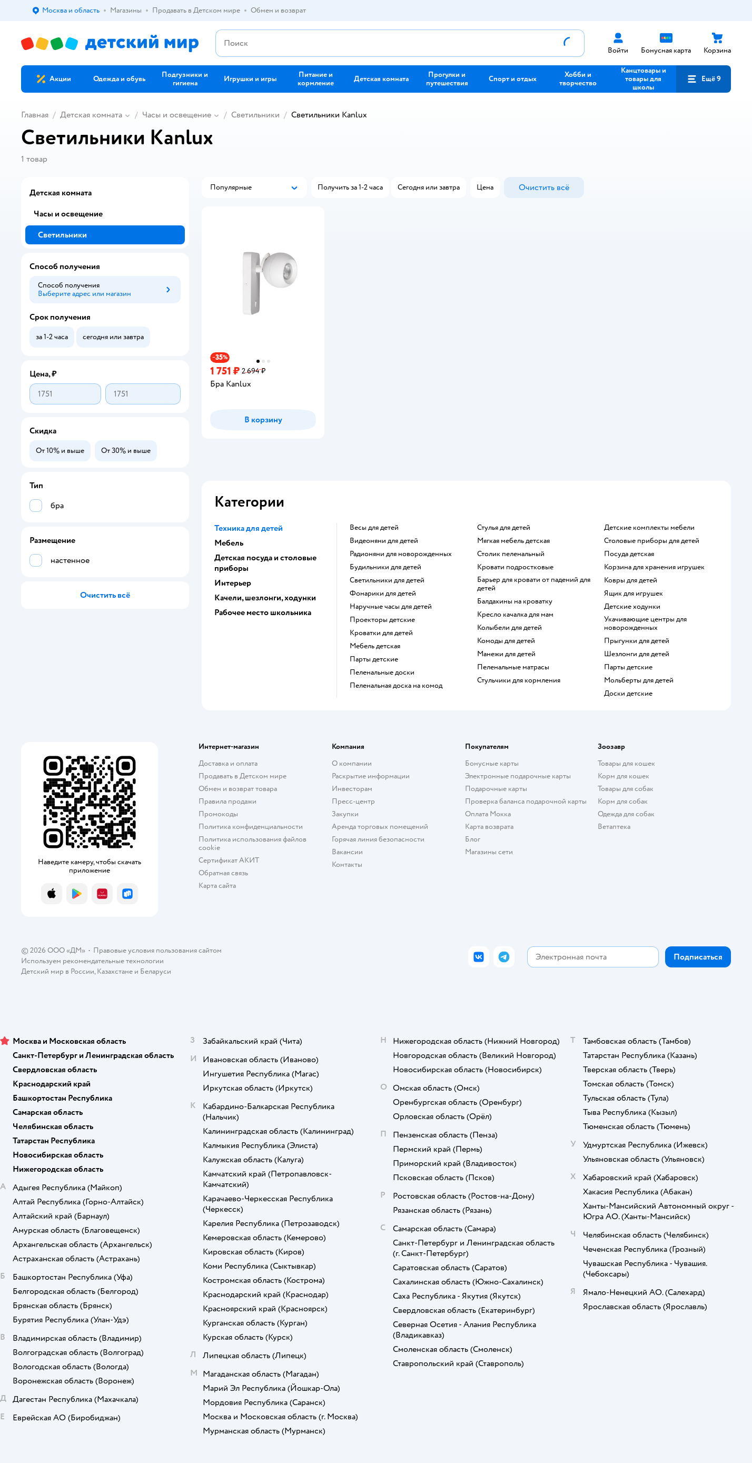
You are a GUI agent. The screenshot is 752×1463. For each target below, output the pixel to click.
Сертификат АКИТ (229, 860)
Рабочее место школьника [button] (262, 612)
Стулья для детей (503, 527)
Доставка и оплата (228, 763)
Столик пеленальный (511, 554)
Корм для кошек (623, 776)
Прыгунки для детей (636, 641)
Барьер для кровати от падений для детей (533, 584)
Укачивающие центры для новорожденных (645, 623)
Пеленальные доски (382, 672)
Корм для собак (623, 801)
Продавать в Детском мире (242, 776)
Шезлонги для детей (636, 654)
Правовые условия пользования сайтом (157, 950)
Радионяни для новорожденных (401, 554)
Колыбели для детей (509, 628)
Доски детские (628, 693)
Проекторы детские (382, 620)
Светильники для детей (387, 580)
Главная (34, 115)
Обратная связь (223, 872)
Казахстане (115, 971)
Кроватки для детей (381, 633)
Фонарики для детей (383, 593)
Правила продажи (227, 801)
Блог (472, 839)
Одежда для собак (626, 813)
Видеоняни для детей (384, 541)
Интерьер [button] (232, 583)
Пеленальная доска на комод (396, 685)
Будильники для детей (385, 567)
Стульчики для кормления (518, 680)
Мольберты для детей (639, 680)
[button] (703, 79)
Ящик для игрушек (633, 593)
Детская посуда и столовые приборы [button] (265, 563)
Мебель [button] (228, 543)
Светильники (255, 115)
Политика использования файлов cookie (252, 843)
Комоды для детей (506, 641)
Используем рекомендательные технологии (92, 960)
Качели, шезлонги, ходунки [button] (265, 597)
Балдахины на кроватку (514, 601)
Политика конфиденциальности (251, 826)
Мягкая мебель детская (513, 541)
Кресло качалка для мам (515, 614)
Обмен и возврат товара (238, 788)
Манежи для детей (506, 654)
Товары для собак (626, 788)
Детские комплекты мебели (649, 527)
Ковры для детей (630, 580)
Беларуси (155, 971)
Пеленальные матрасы (513, 667)
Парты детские (374, 659)
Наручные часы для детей (391, 606)
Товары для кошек (626, 763)
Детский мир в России (57, 971)
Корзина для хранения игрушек (654, 567)
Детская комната (91, 115)
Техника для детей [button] (248, 528)
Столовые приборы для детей (651, 541)
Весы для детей (374, 527)
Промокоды (218, 813)
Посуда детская (629, 554)
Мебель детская (375, 646)
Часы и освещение (176, 115)
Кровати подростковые (515, 567)
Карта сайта (217, 885)
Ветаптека (614, 826)
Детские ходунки (632, 606)
